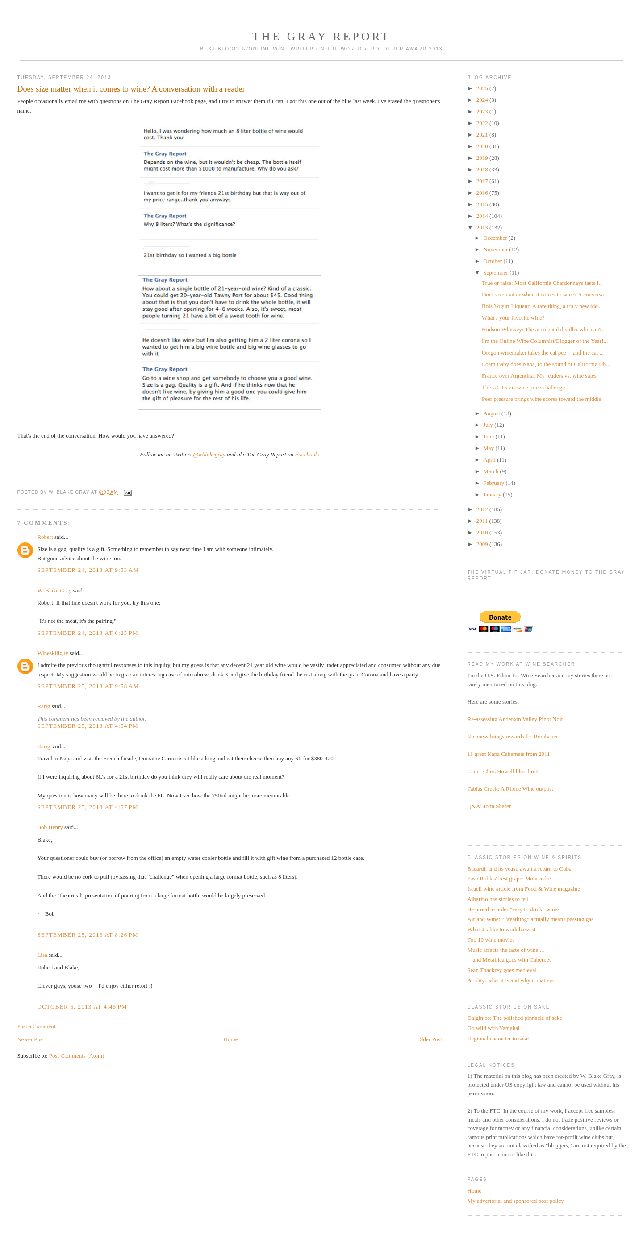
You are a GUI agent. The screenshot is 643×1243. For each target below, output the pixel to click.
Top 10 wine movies (491, 939)
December (496, 237)
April (490, 459)
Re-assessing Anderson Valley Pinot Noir (515, 719)
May (489, 448)
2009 (482, 544)
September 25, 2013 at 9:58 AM (88, 686)
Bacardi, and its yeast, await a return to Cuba (520, 868)
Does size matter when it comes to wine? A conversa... (545, 294)
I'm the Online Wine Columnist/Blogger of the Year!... (545, 341)
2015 (482, 204)
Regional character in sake (498, 1038)
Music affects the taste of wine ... (506, 950)
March (491, 471)
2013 (482, 227)
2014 (482, 216)
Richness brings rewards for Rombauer (513, 736)
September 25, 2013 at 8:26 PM (87, 934)
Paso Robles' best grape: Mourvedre (509, 878)
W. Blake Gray (54, 590)
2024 (482, 99)
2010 (482, 532)
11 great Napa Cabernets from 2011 (509, 754)
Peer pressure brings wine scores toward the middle (541, 399)
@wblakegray (209, 454)
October (493, 261)
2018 (482, 169)
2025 (482, 88)
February (494, 483)
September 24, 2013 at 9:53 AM (88, 570)
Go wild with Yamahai (494, 1028)
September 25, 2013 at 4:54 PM (87, 725)
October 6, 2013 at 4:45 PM (82, 1006)
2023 (482, 111)
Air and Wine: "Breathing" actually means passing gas (530, 919)
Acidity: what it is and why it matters (511, 980)
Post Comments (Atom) (76, 1055)
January (493, 494)
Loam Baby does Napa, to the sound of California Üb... (546, 364)
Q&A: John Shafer (489, 806)
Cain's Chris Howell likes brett (503, 771)
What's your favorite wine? (513, 317)
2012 (482, 509)
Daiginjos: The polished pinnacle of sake (515, 1017)
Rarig (43, 706)
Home (231, 1039)
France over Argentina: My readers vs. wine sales (539, 375)
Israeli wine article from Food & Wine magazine (524, 888)
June (489, 436)
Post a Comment (36, 1026)
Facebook (306, 454)
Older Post (430, 1039)
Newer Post (30, 1039)
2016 (482, 192)
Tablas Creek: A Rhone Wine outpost (510, 788)
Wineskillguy (52, 653)
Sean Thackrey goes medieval (502, 970)
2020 (482, 146)
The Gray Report (321, 36)
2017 (482, 181)
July (488, 424)
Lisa (42, 954)
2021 (482, 134)
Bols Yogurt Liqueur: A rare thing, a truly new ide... (542, 306)
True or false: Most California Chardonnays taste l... (542, 282)
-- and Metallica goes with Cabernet (509, 959)
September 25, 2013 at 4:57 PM (87, 807)
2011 (482, 520)
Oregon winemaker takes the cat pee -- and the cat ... (543, 352)
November (496, 249)
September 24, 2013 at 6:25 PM (87, 633)
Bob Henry (50, 827)
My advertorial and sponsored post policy (516, 1200)
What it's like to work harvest (502, 929)
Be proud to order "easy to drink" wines (514, 909)
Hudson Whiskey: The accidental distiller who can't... (544, 329)
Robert (45, 537)
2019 (482, 157)
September (496, 272)
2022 (482, 123)
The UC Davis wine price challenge (523, 387)
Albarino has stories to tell (498, 899)
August (492, 413)
